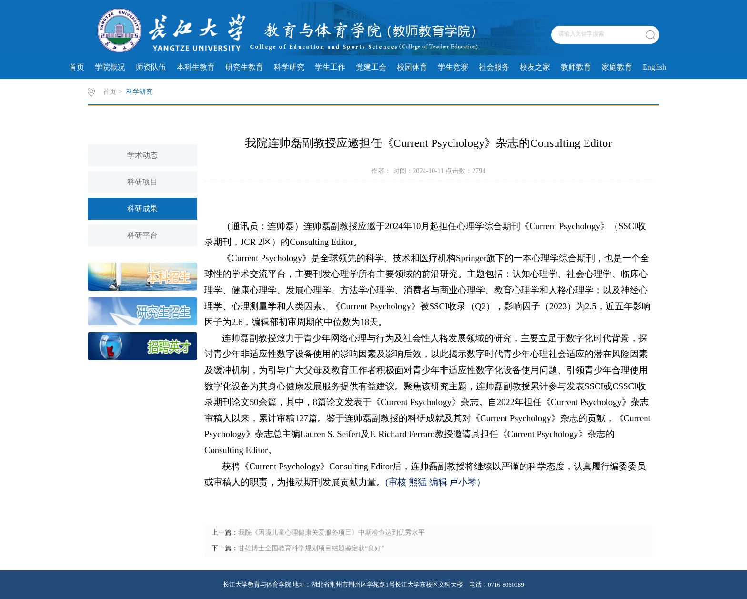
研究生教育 (244, 67)
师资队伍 (151, 67)
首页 (76, 67)
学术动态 (142, 155)
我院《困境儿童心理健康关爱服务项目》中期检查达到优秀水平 (331, 532)
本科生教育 (196, 67)
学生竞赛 (453, 67)
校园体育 (412, 67)
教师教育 (576, 67)
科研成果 (142, 208)
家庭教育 (617, 67)
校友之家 (535, 67)
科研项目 (142, 182)
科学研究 (289, 67)
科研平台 (142, 235)
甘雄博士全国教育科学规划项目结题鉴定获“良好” (311, 548)
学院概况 (110, 67)
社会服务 (494, 67)
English (654, 67)
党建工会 (371, 67)
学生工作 (330, 67)
